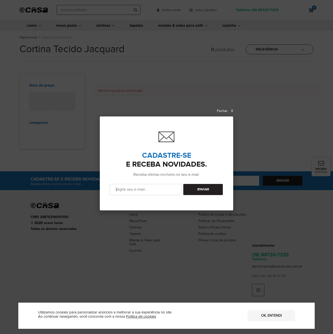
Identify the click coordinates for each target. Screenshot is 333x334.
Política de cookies (141, 316)
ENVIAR (203, 189)
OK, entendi (271, 315)
